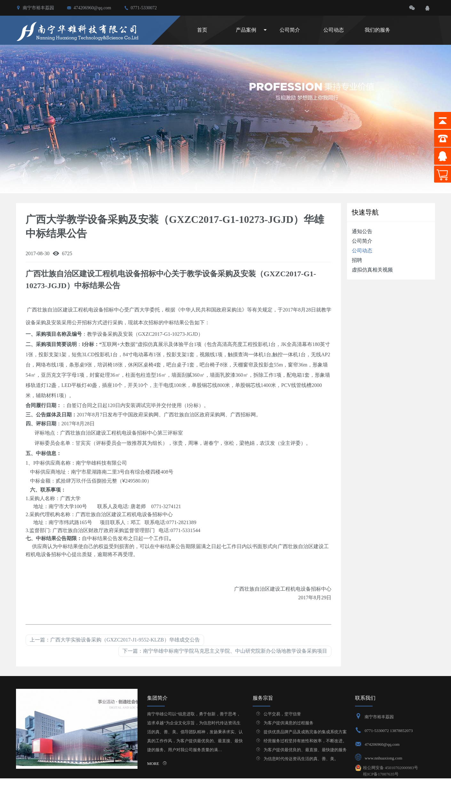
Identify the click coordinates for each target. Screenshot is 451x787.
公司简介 (290, 30)
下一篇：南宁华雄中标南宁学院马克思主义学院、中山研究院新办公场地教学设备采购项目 (225, 651)
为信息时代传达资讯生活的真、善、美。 (301, 758)
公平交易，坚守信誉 (282, 714)
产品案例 (246, 30)
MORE (157, 763)
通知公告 (362, 231)
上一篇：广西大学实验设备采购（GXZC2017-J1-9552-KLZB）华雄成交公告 (115, 639)
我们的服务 (377, 30)
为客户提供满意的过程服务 (288, 722)
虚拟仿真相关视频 (372, 269)
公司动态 (333, 30)
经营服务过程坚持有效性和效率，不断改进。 (305, 740)
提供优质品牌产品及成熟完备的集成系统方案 (305, 731)
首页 (202, 30)
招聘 (357, 260)
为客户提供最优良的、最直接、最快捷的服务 (305, 749)
